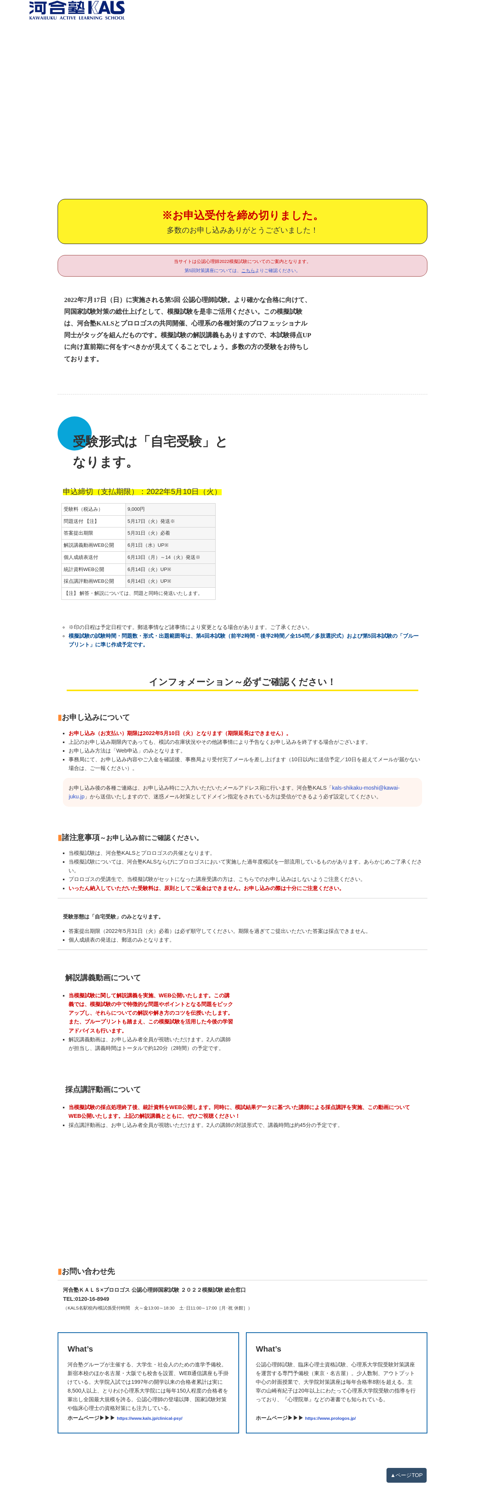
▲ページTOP (406, 1475)
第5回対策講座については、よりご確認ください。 (242, 270)
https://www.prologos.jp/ (330, 1418)
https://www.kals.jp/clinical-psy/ (149, 1418)
